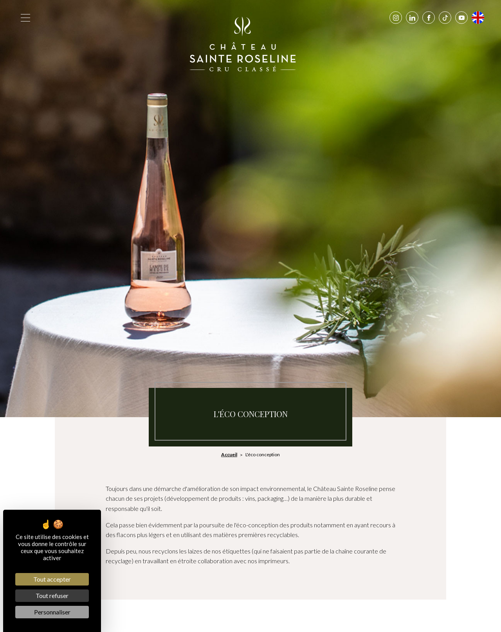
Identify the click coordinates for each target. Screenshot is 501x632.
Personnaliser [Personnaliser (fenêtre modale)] (52, 612)
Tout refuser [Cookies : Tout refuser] (52, 595)
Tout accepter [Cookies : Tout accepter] (52, 579)
